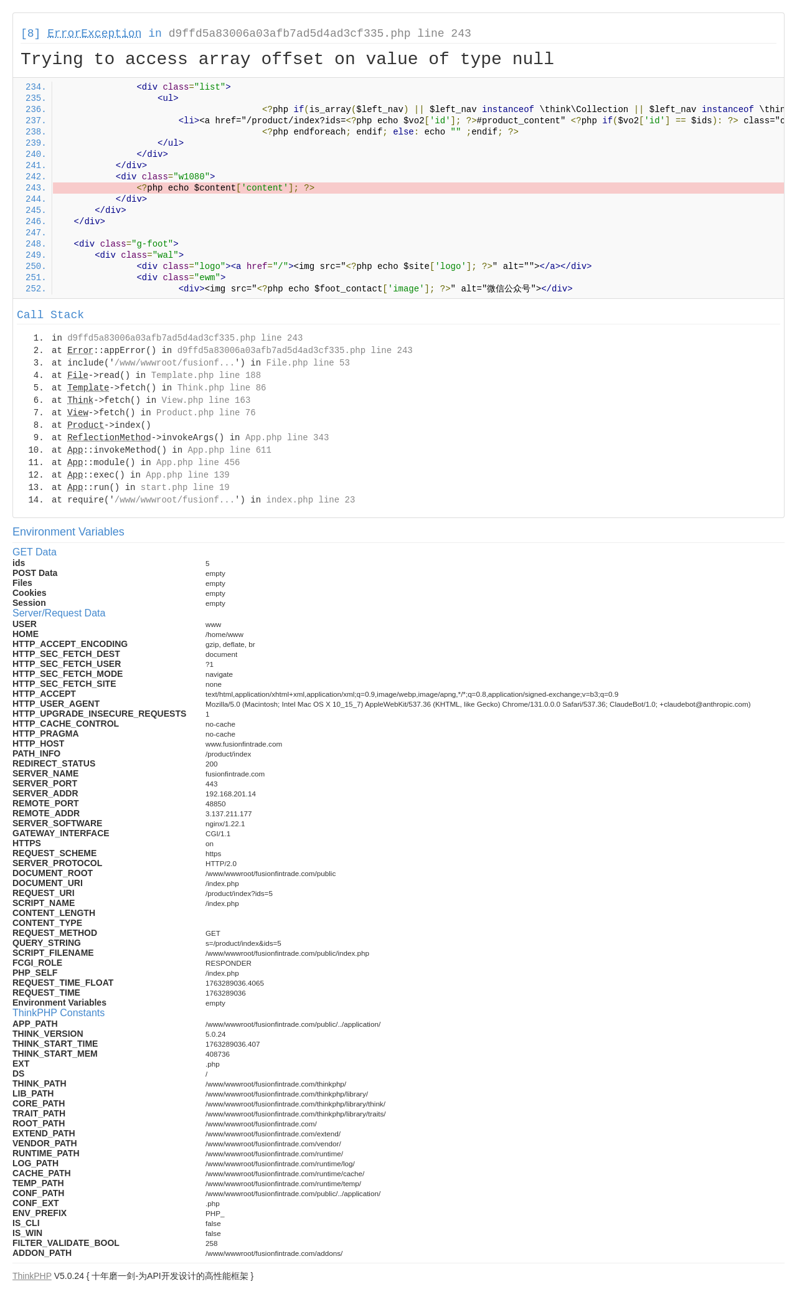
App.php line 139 (187, 475)
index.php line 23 (310, 500)
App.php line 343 (287, 438)
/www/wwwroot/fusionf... (175, 363)
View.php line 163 (205, 400)
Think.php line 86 (221, 388)
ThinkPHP (32, 1276)
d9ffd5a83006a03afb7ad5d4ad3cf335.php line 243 (320, 33)
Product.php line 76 (206, 413)
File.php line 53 (307, 363)
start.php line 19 (185, 488)
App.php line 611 (229, 450)
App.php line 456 (198, 463)
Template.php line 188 (206, 375)
